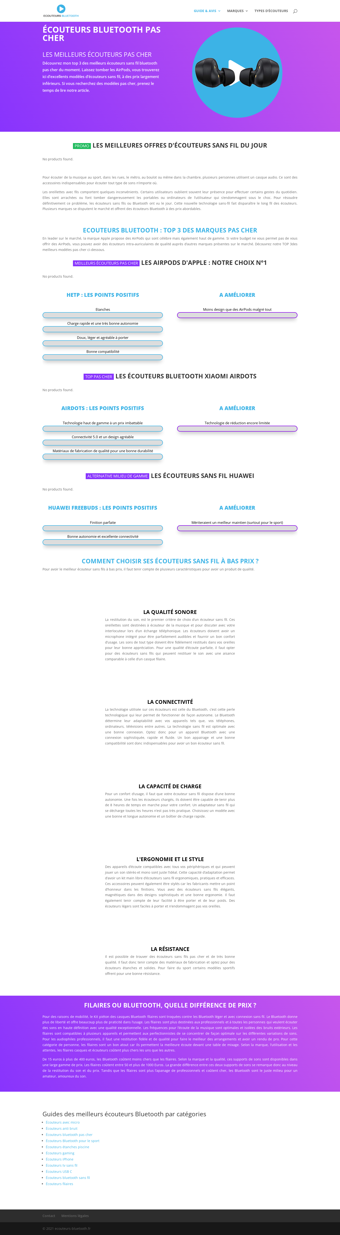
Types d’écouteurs (271, 11)
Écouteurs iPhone (59, 1159)
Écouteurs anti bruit (61, 1128)
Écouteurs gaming (60, 1153)
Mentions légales (75, 1215)
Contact (48, 1215)
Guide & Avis (205, 11)
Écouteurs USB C (59, 1171)
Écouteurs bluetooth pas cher (69, 1134)
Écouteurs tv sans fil (61, 1165)
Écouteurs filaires (59, 1184)
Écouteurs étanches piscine (67, 1147)
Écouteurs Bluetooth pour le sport (72, 1141)
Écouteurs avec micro (63, 1122)
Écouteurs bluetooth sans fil (68, 1177)
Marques (235, 11)
